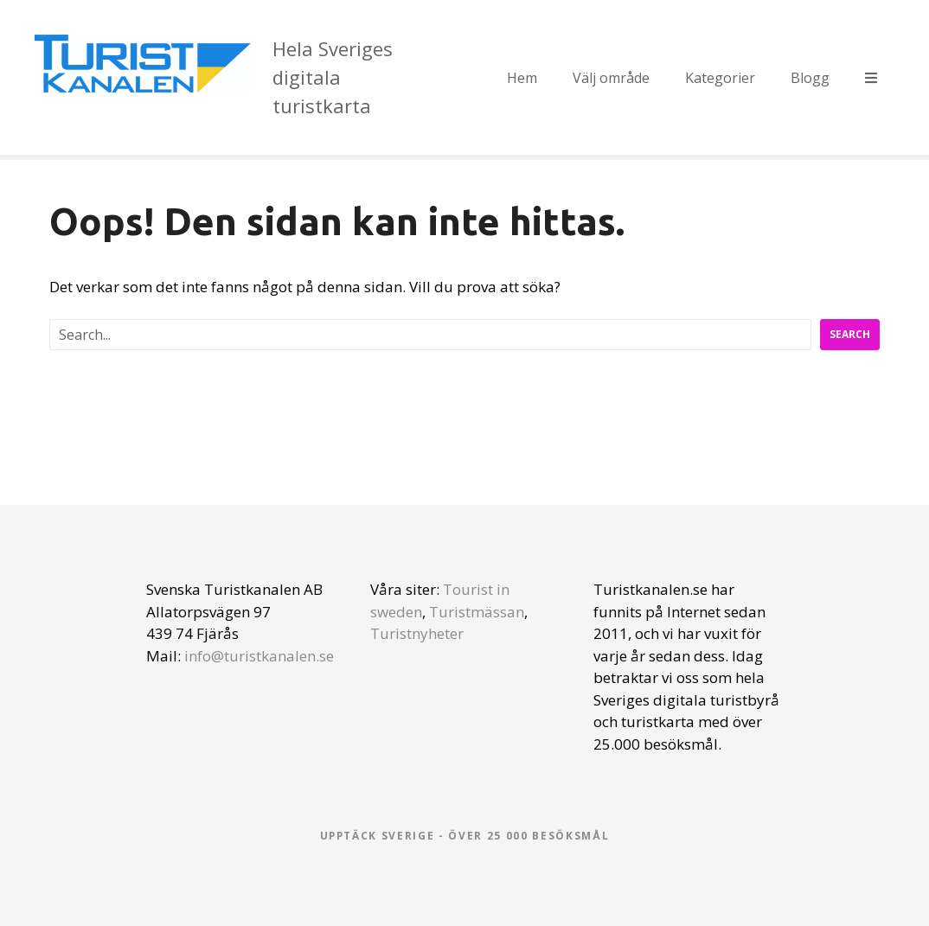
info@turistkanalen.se (259, 656)
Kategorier (720, 77)
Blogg (810, 77)
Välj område (611, 77)
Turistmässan (476, 612)
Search (850, 334)
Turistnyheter (417, 633)
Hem (522, 77)
